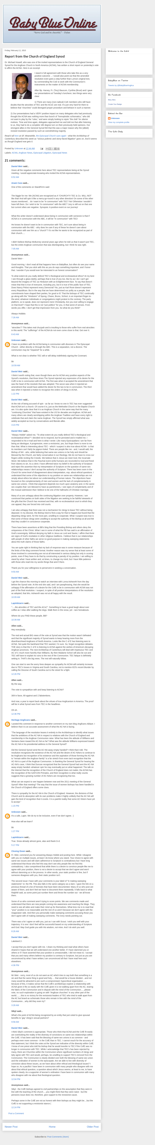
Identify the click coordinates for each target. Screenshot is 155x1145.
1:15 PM (15, 806)
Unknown (16, 340)
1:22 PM (15, 394)
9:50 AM (15, 572)
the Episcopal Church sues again (51, 136)
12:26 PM (15, 674)
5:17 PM (15, 845)
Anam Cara (16, 183)
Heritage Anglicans (20, 720)
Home (52, 1126)
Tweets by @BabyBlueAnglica (121, 85)
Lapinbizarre (17, 603)
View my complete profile (118, 122)
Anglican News (25, 153)
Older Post (93, 1126)
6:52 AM (15, 177)
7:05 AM (15, 249)
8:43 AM (15, 334)
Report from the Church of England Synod (35, 56)
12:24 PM (15, 1107)
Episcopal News (59, 153)
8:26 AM (15, 931)
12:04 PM (15, 1079)
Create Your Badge (115, 104)
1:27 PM (15, 831)
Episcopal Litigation (42, 153)
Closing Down (18, 851)
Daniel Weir (17, 166)
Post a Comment (16, 1113)
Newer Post (11, 1126)
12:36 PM (15, 714)
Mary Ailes (112, 100)
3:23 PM (15, 425)
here (16, 136)
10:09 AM (15, 597)
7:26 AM (15, 317)
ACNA (15, 153)
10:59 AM (15, 365)
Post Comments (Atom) (58, 1137)
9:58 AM (15, 1022)
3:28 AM (15, 1005)
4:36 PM (15, 965)
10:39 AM (15, 620)
